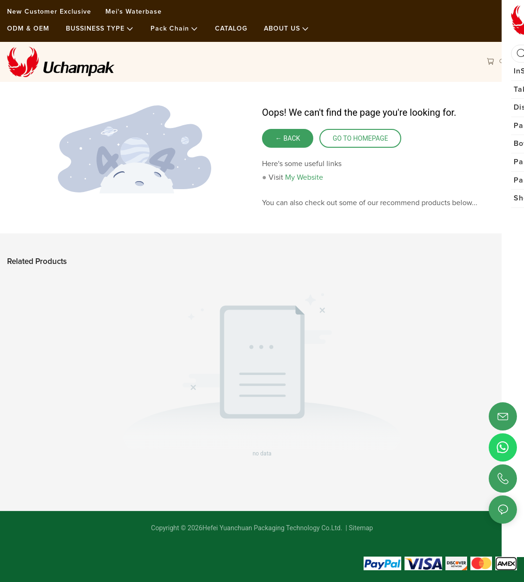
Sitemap (360, 528)
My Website (304, 177)
